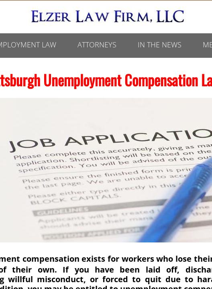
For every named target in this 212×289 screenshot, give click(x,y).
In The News (159, 44)
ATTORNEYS (96, 44)
